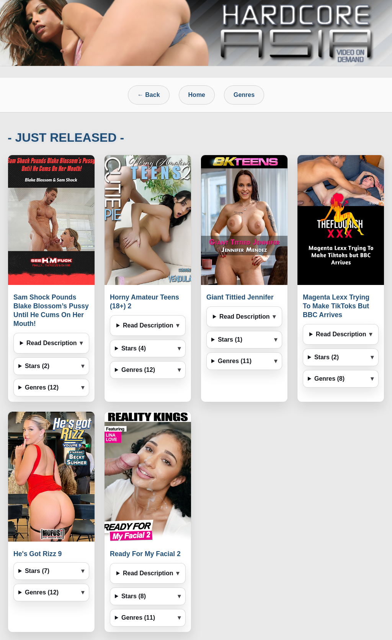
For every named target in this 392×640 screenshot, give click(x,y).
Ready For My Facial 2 (145, 554)
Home (196, 95)
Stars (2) (37, 366)
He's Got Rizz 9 (37, 554)
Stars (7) (37, 571)
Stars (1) (230, 339)
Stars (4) (133, 348)
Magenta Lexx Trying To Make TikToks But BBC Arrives (336, 306)
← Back (148, 95)
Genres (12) (42, 387)
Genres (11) (235, 361)
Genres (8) (329, 378)
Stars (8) (133, 596)
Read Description (51, 343)
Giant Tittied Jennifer (240, 297)
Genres (244, 95)
